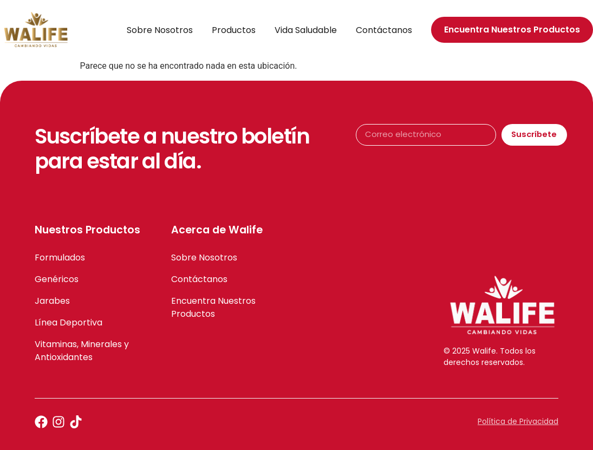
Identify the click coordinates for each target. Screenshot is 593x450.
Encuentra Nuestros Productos (213, 307)
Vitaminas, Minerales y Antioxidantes (82, 350)
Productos (234, 30)
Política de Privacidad (518, 421)
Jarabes (52, 301)
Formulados (60, 257)
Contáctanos (384, 30)
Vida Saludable (306, 30)
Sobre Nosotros (160, 30)
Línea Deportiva (68, 322)
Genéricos (57, 279)
